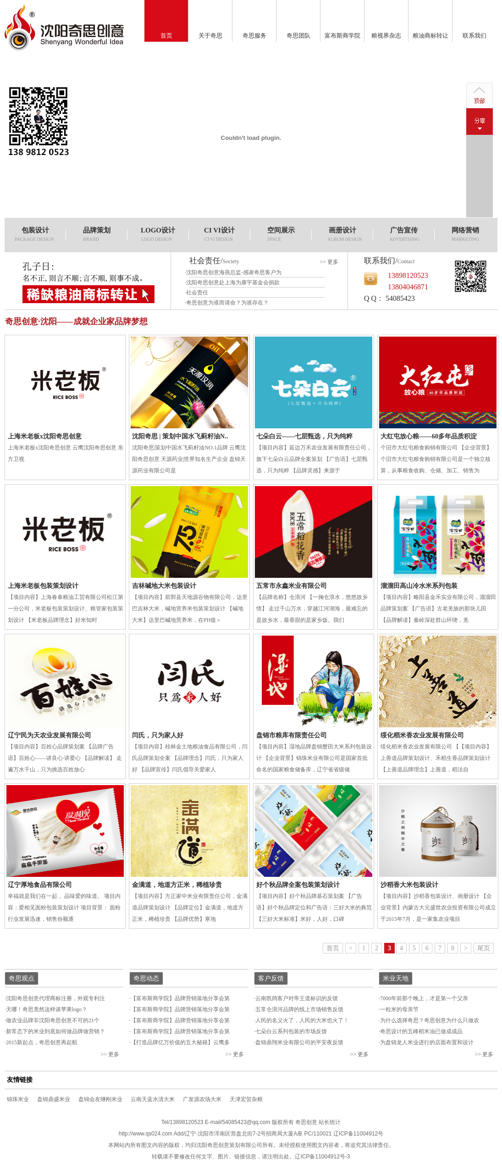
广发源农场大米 (202, 1099)
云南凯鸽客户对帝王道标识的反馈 (296, 998)
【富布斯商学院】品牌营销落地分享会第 (180, 998)
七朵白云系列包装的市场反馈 (291, 1031)
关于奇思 (210, 35)
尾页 (483, 948)
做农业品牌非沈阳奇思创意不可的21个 (52, 1020)
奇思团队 (298, 35)
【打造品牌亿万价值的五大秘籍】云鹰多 (180, 1042)
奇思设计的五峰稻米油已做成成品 (421, 1031)
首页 (166, 35)
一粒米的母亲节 (399, 1009)
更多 (113, 1054)
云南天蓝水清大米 (153, 1099)
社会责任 (197, 292)
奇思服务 (254, 35)
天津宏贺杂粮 (246, 1099)
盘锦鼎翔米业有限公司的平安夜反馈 (299, 1042)
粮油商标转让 (430, 35)
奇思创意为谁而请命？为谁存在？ (227, 302)
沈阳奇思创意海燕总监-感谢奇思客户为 (233, 272)
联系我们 (474, 35)
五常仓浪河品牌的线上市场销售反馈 (299, 1009)
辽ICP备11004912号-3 (322, 1156)
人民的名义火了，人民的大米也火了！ (302, 1020)
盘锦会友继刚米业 (100, 1099)
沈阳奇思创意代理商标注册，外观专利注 (55, 998)
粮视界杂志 (386, 35)
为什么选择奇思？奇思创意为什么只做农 (429, 1020)
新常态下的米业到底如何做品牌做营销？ (55, 1031)
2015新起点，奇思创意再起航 (41, 1042)
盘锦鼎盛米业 (53, 1099)
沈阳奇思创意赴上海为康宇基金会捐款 (233, 282)
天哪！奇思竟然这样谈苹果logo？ (46, 1009)
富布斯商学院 (342, 35)
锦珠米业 (18, 1099)
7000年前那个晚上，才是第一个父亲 (424, 998)
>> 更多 (329, 262)
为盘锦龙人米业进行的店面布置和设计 (427, 1042)
